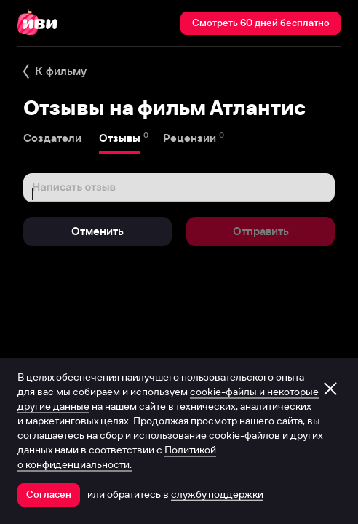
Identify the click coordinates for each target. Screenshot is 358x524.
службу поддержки (217, 494)
